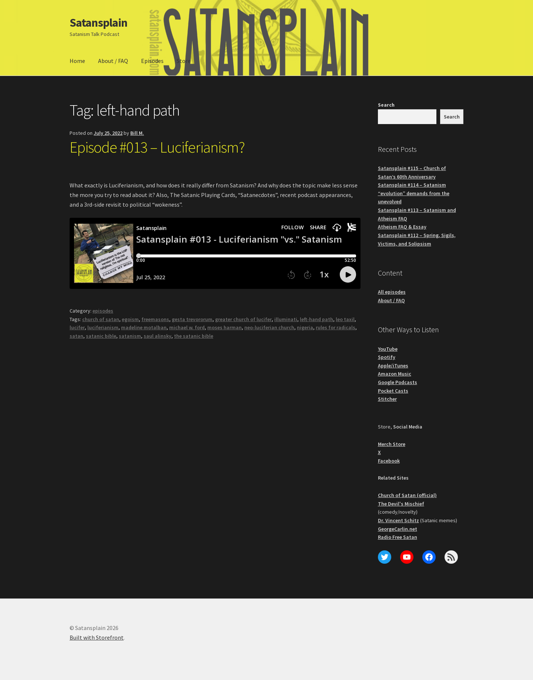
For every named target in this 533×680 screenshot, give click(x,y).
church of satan (100, 319)
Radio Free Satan (397, 537)
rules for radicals (335, 327)
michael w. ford (187, 327)
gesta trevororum (192, 319)
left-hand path (316, 319)
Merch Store (391, 444)
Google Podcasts (397, 382)
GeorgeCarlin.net (397, 529)
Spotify (386, 357)
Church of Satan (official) (407, 495)
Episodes (152, 60)
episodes (103, 310)
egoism (130, 319)
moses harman (224, 327)
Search (386, 104)
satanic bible (101, 336)
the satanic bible (193, 336)
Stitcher (387, 399)
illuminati (285, 319)
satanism (130, 336)
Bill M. (137, 133)
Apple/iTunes (393, 365)
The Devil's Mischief (401, 503)
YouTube (388, 349)
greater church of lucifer (243, 319)
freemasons (155, 319)
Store (184, 60)
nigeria (305, 327)
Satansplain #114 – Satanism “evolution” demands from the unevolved (413, 193)
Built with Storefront (97, 637)
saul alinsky (157, 336)
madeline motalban (144, 327)
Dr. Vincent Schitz (398, 520)
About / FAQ (113, 60)
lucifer (77, 327)
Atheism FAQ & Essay (402, 226)
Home (77, 60)
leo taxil (345, 319)
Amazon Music (394, 373)
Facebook (389, 460)
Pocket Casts (393, 390)
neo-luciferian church (269, 327)
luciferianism (102, 327)
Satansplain (98, 22)
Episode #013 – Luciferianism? (157, 147)
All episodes (392, 292)
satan (76, 336)
